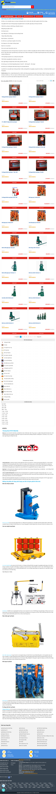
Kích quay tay (5, 700)
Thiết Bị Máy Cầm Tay (24, 732)
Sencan (51, 784)
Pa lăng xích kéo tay (23, 737)
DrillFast (5, 784)
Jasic (12, 786)
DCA (41, 783)
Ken (18, 783)
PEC (14, 787)
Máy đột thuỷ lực (41, 732)
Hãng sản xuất (3, 783)
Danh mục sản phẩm (8, 16)
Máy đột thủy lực (53, 9)
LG (17, 787)
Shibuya (49, 783)
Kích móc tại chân (6, 522)
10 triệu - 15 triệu (5, 422)
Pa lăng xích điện (23, 739)
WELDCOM (41, 786)
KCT (6, 788)
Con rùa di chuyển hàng (7, 565)
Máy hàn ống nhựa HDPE (42, 745)
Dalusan (20, 786)
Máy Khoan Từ (4, 730)
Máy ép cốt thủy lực (5, 735)
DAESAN (48, 787)
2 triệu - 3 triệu (4, 414)
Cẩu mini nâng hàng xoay (42, 743)
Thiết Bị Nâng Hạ (23, 735)
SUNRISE (21, 787)
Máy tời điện (23, 9)
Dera (9, 783)
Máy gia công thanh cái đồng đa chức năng (46, 735)
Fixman (43, 787)
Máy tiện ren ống (29, 9)
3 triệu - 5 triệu (4, 416)
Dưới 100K (4, 404)
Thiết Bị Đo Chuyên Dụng (42, 728)
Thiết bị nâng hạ (18, 9)
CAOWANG (47, 786)
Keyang (27, 783)
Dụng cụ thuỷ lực (36, 9)
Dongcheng (14, 783)
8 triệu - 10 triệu (5, 420)
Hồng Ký (19, 784)
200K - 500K (4, 407)
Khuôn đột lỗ (40, 733)
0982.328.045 (21, 759)
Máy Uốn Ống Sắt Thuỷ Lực (25, 733)
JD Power (32, 783)
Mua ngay (14, 107)
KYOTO (3, 100)
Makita (33, 784)
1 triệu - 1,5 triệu (5, 411)
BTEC (30, 787)
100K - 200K (4, 405)
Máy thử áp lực (5, 745)
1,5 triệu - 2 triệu (5, 413)
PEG (26, 787)
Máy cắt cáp (46, 9)
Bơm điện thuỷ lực (41, 730)
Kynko (22, 783)
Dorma (30, 786)
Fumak (42, 784)
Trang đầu (16, 336)
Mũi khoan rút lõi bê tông (6, 732)
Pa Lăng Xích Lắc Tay (24, 743)
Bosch (38, 784)
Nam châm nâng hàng (10, 9)
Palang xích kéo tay (6, 709)
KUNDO (34, 787)
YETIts (37, 783)
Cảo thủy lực (5, 610)
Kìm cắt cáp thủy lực (6, 737)
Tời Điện (21, 741)
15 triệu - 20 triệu (5, 423)
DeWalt (38, 787)
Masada (25, 786)
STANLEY (10, 787)
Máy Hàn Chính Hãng (24, 730)
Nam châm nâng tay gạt (7, 655)
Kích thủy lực (4, 739)
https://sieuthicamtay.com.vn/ (28, 771)
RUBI (29, 784)
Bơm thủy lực (22, 728)
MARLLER (35, 786)
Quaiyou (45, 783)
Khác (8, 786)
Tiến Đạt (24, 784)
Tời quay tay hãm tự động (42, 739)
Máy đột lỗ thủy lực (5, 741)
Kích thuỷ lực (41, 9)
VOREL (10, 788)
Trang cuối (39, 336)
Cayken (10, 784)
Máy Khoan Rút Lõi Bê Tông (7, 728)
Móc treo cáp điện (23, 745)
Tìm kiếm (32, 6)
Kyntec (46, 784)
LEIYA (52, 786)
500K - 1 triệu (4, 409)
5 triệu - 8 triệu (4, 418)
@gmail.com (35, 773)
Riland (16, 786)
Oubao (15, 784)
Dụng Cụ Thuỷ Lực (5, 733)
